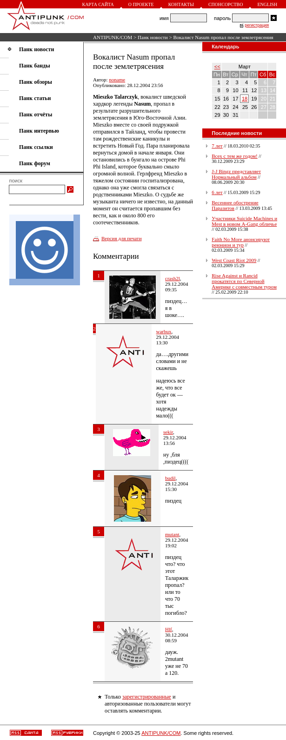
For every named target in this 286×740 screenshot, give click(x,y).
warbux (164, 331)
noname (117, 79)
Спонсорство (225, 4)
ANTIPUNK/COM (112, 37)
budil (170, 478)
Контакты (181, 4)
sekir (168, 432)
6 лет (217, 192)
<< (217, 66)
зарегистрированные (146, 696)
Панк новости (153, 37)
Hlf (168, 629)
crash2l (172, 278)
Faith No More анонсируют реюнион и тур (241, 242)
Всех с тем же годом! (234, 156)
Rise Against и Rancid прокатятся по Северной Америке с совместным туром (244, 281)
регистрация (257, 25)
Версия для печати (121, 238)
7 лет (217, 145)
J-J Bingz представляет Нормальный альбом (236, 174)
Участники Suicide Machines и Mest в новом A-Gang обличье (244, 221)
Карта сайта (97, 4)
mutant (172, 534)
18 (244, 98)
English (267, 4)
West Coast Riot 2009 (234, 260)
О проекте (141, 4)
